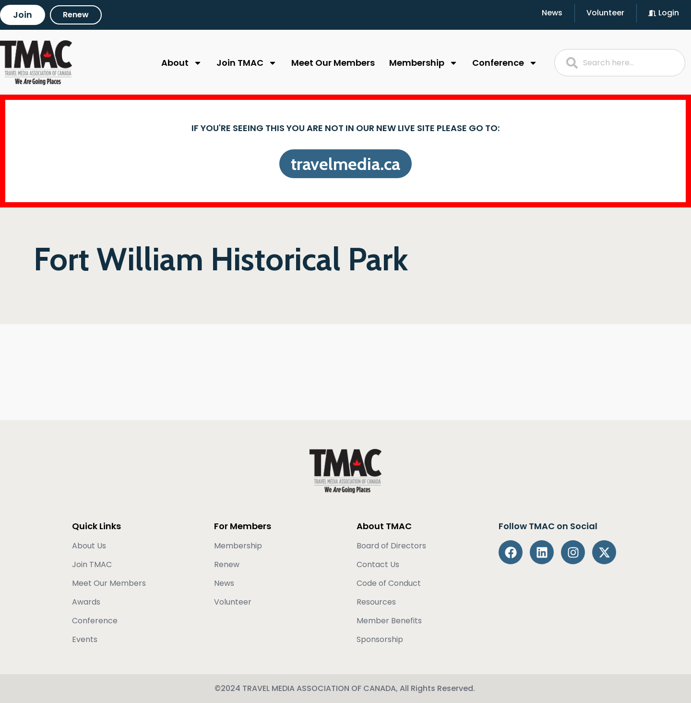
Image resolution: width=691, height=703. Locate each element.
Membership (423, 63)
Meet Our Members (333, 63)
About (181, 63)
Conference (504, 63)
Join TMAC (246, 63)
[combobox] (620, 62)
